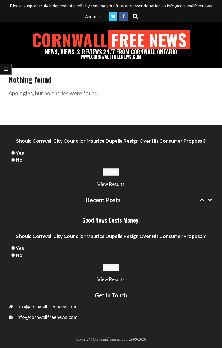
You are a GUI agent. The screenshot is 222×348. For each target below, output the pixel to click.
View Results (111, 184)
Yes (20, 153)
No (19, 160)
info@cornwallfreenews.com (47, 317)
